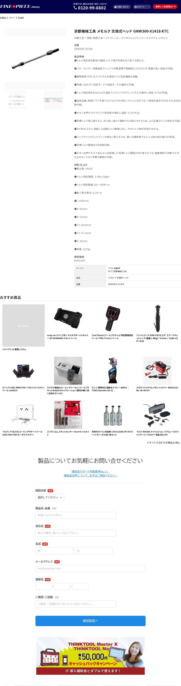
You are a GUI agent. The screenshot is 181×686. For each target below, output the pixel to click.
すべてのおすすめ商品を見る (164, 442)
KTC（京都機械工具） (117, 271)
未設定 (21, 17)
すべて (12, 17)
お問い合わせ (121, 6)
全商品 (3, 17)
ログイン (139, 6)
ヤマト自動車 (114, 268)
